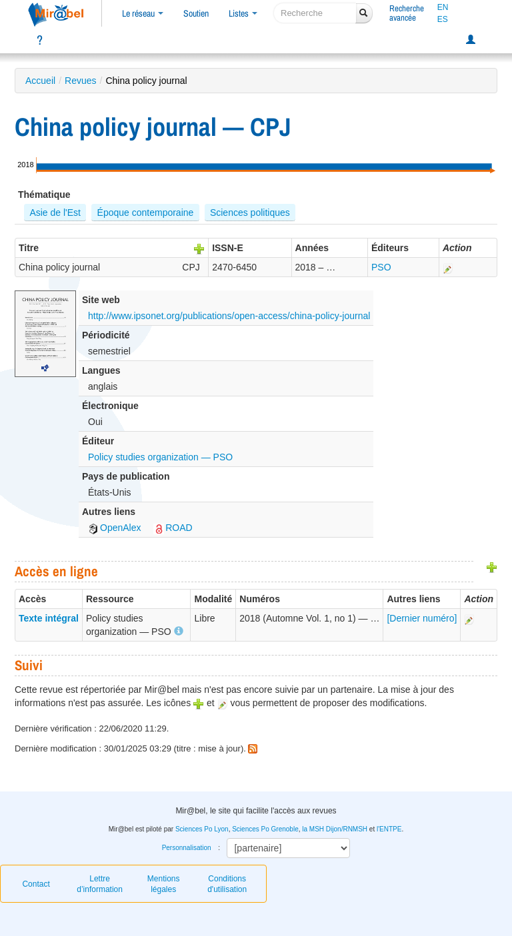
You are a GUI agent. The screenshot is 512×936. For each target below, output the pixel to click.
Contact (35, 884)
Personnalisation (186, 847)
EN (443, 7)
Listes (243, 13)
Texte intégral (49, 618)
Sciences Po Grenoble (265, 829)
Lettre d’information (100, 884)
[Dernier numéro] (422, 618)
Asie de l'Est (55, 212)
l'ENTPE (389, 829)
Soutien (196, 13)
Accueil (40, 80)
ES (442, 19)
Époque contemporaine (145, 212)
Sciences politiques (250, 212)
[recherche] (315, 13)
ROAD (172, 527)
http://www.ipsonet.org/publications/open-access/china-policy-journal (229, 315)
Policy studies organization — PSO (160, 457)
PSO (381, 267)
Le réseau (142, 13)
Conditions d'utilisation (227, 884)
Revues (80, 80)
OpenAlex (114, 527)
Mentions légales (163, 884)
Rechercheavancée (406, 13)
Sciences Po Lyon (202, 829)
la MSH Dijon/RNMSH (334, 829)
